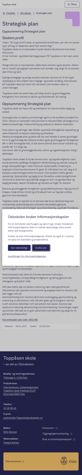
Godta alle (41, 247)
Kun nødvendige (19, 247)
